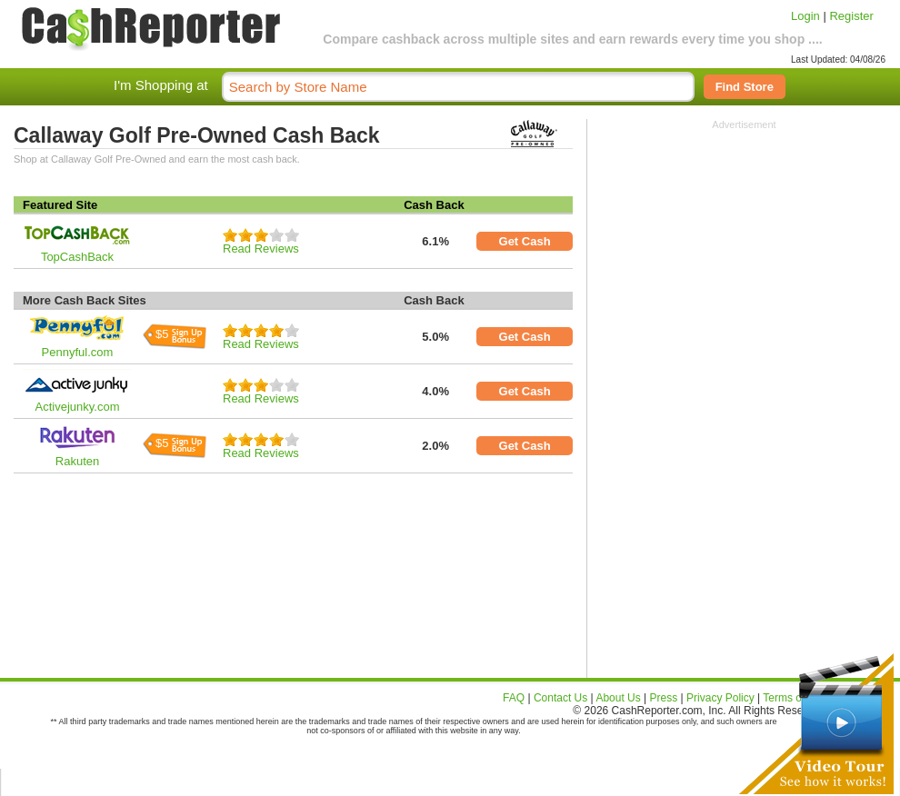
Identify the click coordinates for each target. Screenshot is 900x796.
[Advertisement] (744, 243)
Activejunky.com (77, 406)
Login (805, 16)
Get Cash (525, 241)
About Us (617, 698)
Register (851, 16)
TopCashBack (77, 257)
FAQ (514, 698)
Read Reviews (261, 248)
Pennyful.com (78, 352)
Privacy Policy (720, 698)
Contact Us (560, 698)
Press (664, 698)
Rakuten (77, 461)
